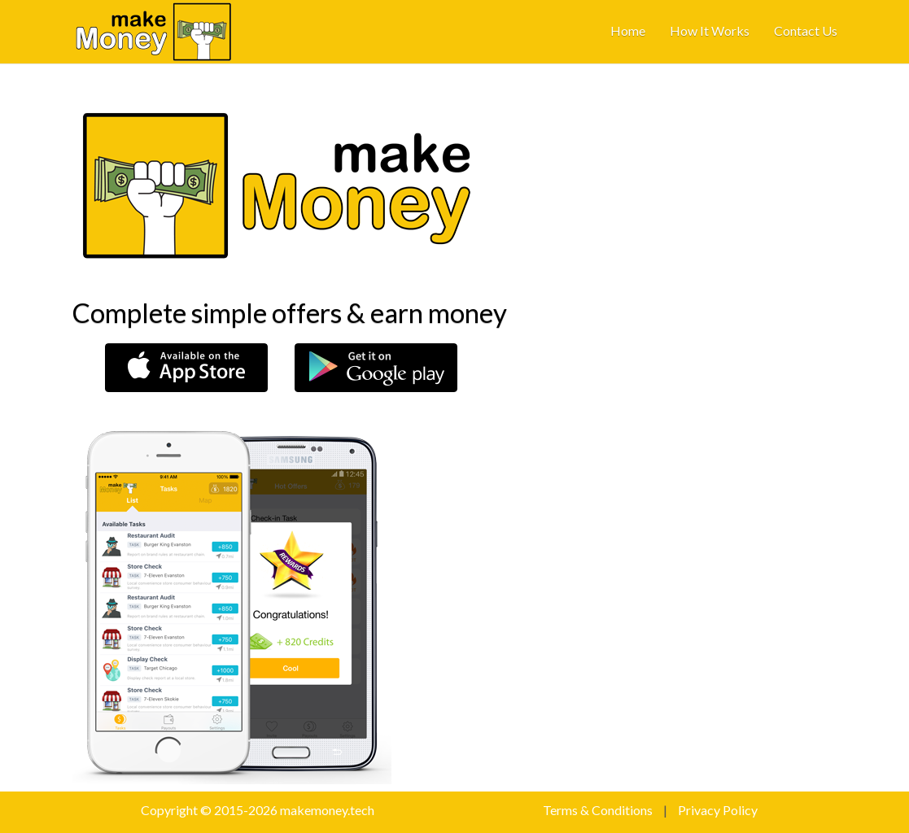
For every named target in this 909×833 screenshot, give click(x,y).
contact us (805, 30)
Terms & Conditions (598, 810)
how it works (709, 30)
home (627, 30)
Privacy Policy (718, 810)
